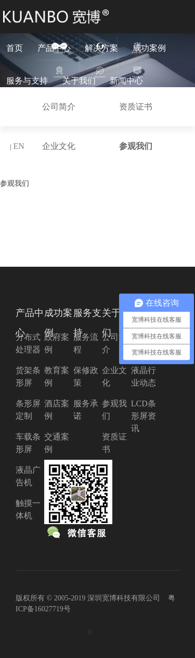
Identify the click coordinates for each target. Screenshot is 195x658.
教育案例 (56, 376)
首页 (14, 48)
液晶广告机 (28, 476)
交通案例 (56, 443)
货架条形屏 (28, 376)
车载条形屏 (28, 443)
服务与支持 (27, 80)
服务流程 (85, 343)
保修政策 (85, 376)
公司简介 (114, 343)
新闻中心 (126, 80)
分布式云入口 (79, 113)
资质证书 (114, 443)
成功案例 (149, 48)
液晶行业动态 (143, 376)
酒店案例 (56, 409)
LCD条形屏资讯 (143, 416)
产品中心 (54, 48)
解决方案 (101, 48)
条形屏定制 (28, 409)
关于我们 (79, 80)
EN (18, 146)
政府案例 (56, 343)
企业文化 (114, 376)
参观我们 (114, 409)
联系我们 (23, 113)
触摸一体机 (28, 509)
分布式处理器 (28, 343)
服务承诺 (85, 409)
